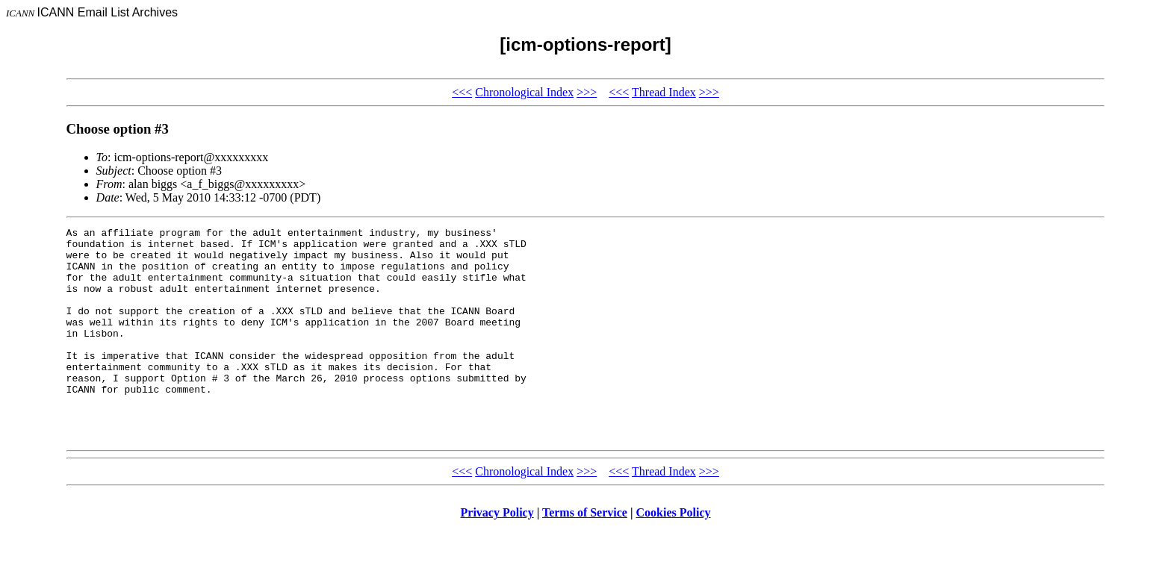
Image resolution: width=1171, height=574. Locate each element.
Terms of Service (584, 555)
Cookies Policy (673, 555)
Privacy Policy (497, 555)
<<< (462, 92)
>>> (587, 92)
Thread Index (664, 92)
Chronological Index (524, 92)
